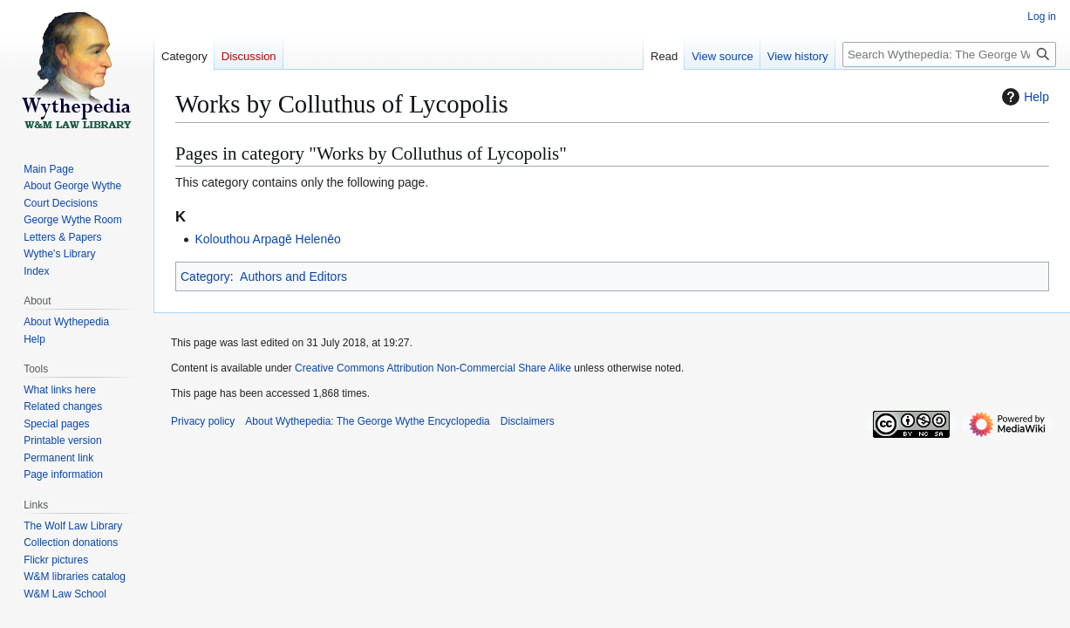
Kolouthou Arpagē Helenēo (267, 239)
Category (205, 276)
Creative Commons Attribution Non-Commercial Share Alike (433, 368)
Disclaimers (528, 421)
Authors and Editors (293, 276)
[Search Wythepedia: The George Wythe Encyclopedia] (949, 54)
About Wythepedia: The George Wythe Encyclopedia (367, 421)
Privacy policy (203, 421)
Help (1023, 97)
